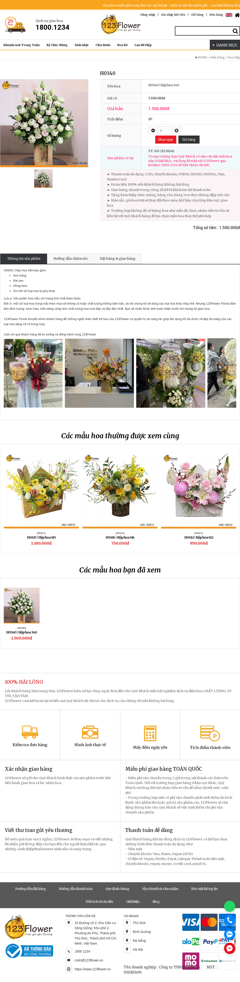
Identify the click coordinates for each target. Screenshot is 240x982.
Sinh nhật (82, 45)
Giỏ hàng (197, 14)
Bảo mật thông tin (204, 889)
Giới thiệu (133, 901)
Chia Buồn (103, 45)
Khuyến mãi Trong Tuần (22, 45)
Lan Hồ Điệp (143, 45)
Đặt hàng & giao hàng (118, 258)
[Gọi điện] (229, 920)
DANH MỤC (225, 45)
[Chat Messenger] (229, 948)
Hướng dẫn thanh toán (75, 889)
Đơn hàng (216, 14)
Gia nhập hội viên (173, 14)
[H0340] (21, 627)
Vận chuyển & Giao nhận (160, 889)
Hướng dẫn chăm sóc (70, 258)
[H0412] (198, 533)
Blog (155, 901)
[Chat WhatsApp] (229, 906)
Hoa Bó (122, 45)
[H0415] (41, 533)
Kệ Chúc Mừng (57, 45)
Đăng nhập (147, 14)
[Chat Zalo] (229, 934)
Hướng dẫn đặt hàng (30, 889)
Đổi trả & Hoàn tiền (99, 901)
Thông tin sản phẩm (23, 258)
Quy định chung (117, 889)
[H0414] (120, 533)
